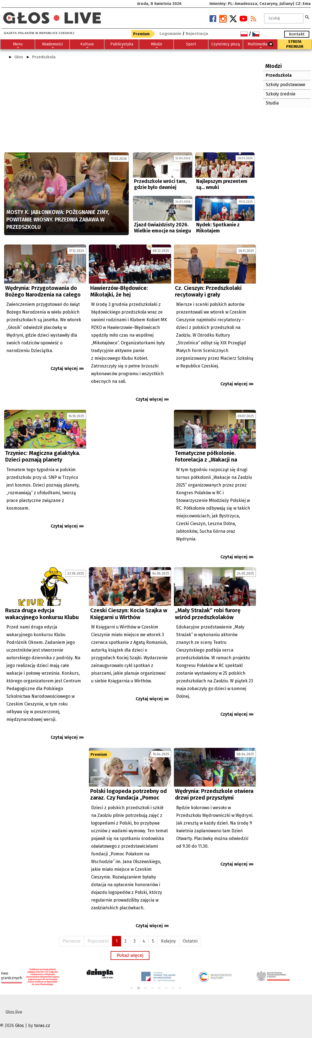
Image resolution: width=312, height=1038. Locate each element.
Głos (18, 56)
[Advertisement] (130, 108)
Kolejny (168, 941)
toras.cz (42, 1025)
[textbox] (283, 18)
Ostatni (190, 941)
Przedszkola (44, 56)
